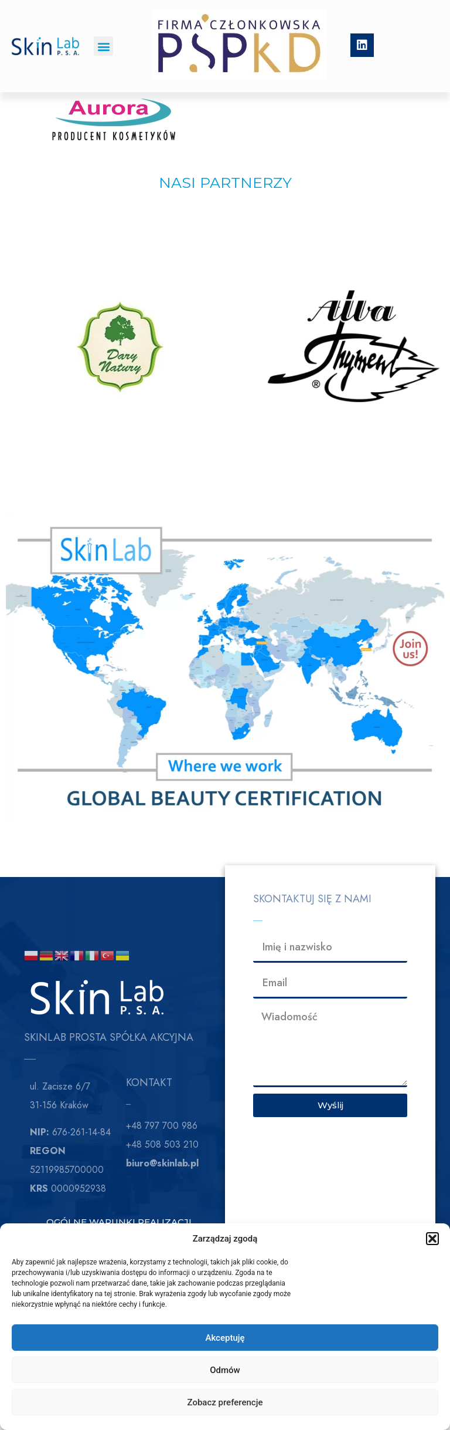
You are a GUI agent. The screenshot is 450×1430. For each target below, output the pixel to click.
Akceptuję (224, 1338)
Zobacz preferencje (225, 1402)
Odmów (225, 1370)
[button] (432, 1238)
